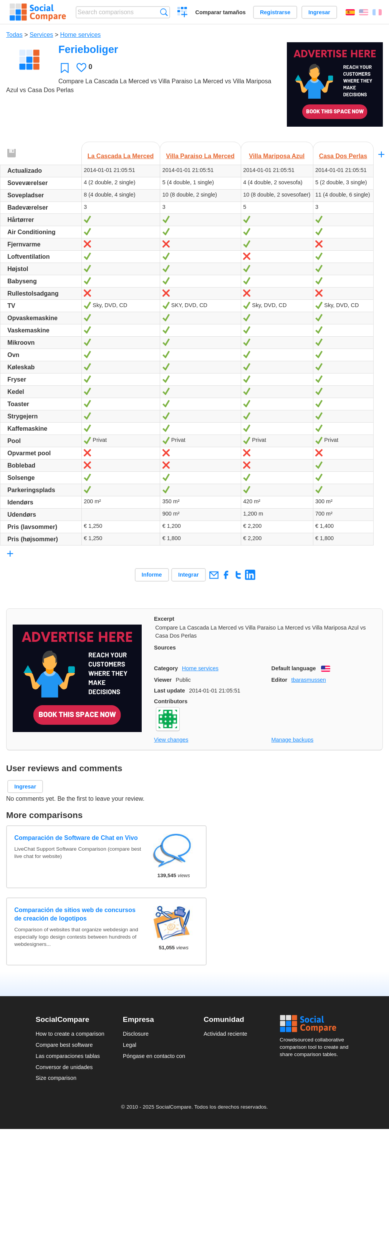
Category (166, 668)
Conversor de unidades (64, 1067)
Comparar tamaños (220, 12)
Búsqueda (163, 12)
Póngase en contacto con (154, 1056)
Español (350, 12)
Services (41, 34)
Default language (293, 668)
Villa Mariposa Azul (277, 156)
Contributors (170, 701)
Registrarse (275, 12)
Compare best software (64, 1045)
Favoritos (65, 68)
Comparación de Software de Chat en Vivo (76, 838)
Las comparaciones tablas (68, 1056)
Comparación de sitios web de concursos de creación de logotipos (75, 914)
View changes (171, 740)
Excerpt (164, 619)
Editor (279, 680)
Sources (165, 648)
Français (377, 12)
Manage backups (292, 740)
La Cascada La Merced (121, 156)
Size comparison (56, 1078)
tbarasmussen (308, 680)
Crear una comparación (182, 13)
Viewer (163, 680)
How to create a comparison (70, 1034)
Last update (169, 691)
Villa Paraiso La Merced (200, 156)
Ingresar (319, 12)
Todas (14, 34)
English (363, 12)
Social (316, 1024)
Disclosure (136, 1034)
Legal (129, 1045)
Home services (80, 34)
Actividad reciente (225, 1034)
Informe (152, 575)
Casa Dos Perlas (343, 156)
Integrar (188, 575)
